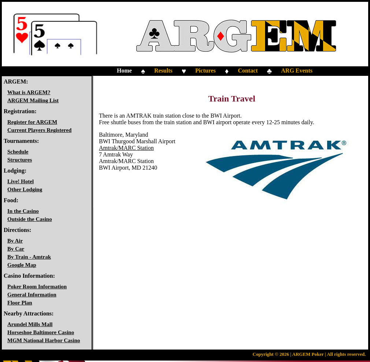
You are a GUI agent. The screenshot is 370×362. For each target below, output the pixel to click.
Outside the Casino (29, 219)
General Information (31, 295)
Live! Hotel (20, 181)
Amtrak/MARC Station (126, 148)
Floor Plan (19, 303)
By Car (15, 249)
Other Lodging (24, 189)
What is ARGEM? (29, 92)
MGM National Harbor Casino (43, 340)
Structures (19, 160)
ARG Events (296, 70)
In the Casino (23, 211)
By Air (15, 241)
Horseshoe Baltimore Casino (40, 332)
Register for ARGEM (32, 122)
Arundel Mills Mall (29, 324)
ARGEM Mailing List (33, 100)
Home (124, 70)
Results (163, 70)
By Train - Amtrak (29, 257)
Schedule (18, 152)
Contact (248, 70)
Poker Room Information (37, 286)
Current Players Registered (39, 130)
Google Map (21, 265)
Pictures (205, 70)
